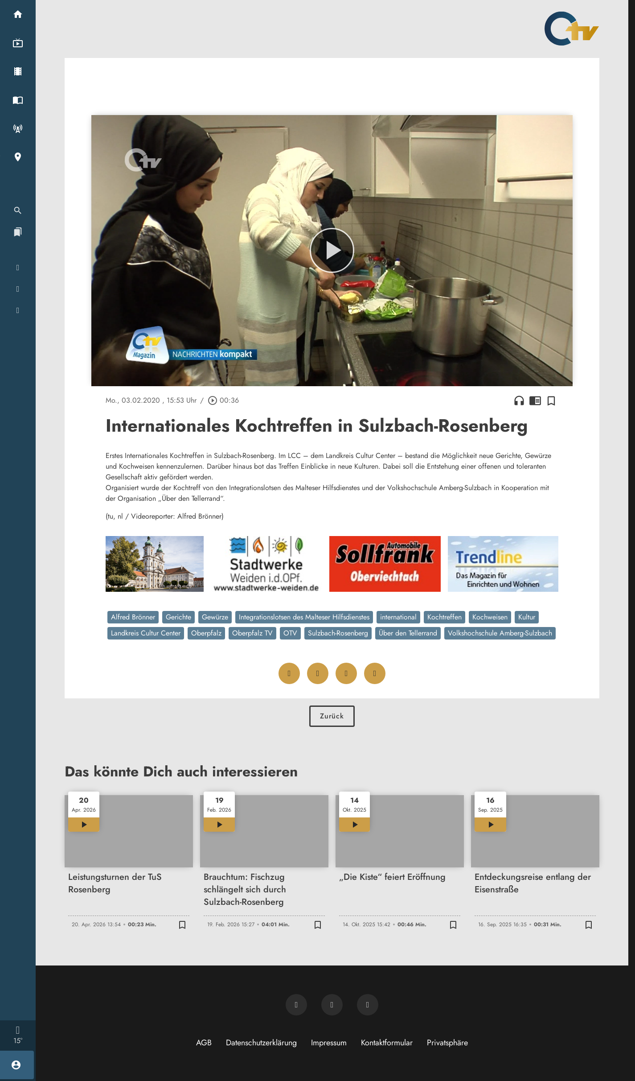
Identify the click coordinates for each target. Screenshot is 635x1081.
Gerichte (178, 617)
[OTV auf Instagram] (367, 1004)
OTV (290, 633)
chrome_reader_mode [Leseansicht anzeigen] (535, 400)
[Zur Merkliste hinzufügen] (551, 400)
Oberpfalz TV (252, 633)
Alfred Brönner (133, 617)
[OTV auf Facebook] (332, 1004)
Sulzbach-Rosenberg (338, 633)
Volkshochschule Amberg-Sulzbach (500, 633)
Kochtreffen (444, 617)
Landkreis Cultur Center (145, 633)
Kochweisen (490, 617)
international (398, 617)
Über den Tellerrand (408, 633)
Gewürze (215, 617)
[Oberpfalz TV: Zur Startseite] (571, 28)
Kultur (526, 617)
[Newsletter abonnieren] (296, 1004)
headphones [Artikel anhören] (519, 400)
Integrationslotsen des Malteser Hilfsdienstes (304, 617)
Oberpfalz (206, 633)
